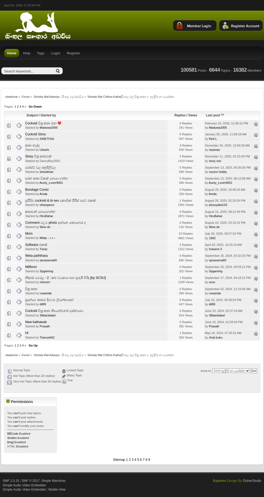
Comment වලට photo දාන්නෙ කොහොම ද (55, 223)
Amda (43, 193)
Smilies (12, 437)
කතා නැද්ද (32, 145)
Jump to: (205, 370)
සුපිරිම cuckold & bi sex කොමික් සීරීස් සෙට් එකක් (60, 200)
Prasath (45, 326)
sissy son (215, 160)
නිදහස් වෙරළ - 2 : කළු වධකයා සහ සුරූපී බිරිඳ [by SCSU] (65, 278)
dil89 (43, 304)
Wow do (45, 227)
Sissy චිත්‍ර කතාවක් (38, 156)
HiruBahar (46, 216)
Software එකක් (36, 245)
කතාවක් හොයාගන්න (40, 212)
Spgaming (46, 271)
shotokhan (47, 171)
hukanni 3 (215, 249)
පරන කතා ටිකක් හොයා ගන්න (46, 178)
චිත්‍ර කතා (31, 289)
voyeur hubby (218, 171)
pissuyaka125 (218, 204)
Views (192, 115)
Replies (180, 115)
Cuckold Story (35, 134)
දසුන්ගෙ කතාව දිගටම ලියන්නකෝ (49, 300)
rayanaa (214, 149)
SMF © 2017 (31, 481)
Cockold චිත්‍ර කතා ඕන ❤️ (43, 123)
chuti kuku (215, 337)
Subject (32, 115)
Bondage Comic (37, 190)
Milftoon (31, 267)
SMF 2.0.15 (11, 481)
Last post (215, 115)
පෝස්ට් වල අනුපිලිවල (40, 167)
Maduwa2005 (49, 127)
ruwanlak (46, 293)
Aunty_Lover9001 (51, 182)
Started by (48, 115)
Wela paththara (36, 256)
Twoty (43, 249)
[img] (10, 442)
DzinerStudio (252, 481)
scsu (212, 282)
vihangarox (47, 204)
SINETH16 (47, 138)
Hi (26, 333)
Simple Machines (53, 481)
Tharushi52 (46, 337)
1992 (212, 238)
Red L (213, 138)
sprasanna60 (48, 260)
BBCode (12, 433)
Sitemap (119, 460)
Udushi (44, 149)
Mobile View (57, 489)
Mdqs (43, 237)
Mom (29, 233)
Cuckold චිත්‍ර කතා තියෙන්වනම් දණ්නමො (54, 311)
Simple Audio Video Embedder (24, 485)
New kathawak (36, 322)
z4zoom (45, 282)
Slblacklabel (48, 315)
